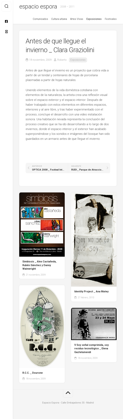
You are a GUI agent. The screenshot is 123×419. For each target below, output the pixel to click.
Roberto (62, 59)
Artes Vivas (76, 18)
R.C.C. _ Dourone (32, 372)
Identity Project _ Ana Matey (91, 291)
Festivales (111, 18)
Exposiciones (94, 18)
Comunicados (40, 18)
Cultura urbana (59, 18)
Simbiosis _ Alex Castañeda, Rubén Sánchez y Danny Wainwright (39, 265)
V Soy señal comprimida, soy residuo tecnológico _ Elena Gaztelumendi (91, 348)
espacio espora (38, 6)
